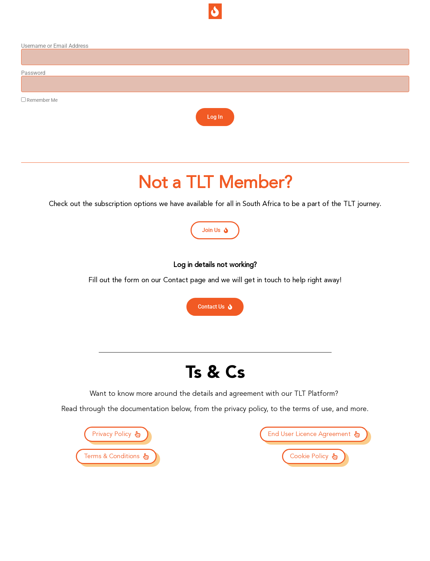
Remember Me (39, 100)
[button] (215, 11)
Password (33, 73)
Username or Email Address (54, 46)
